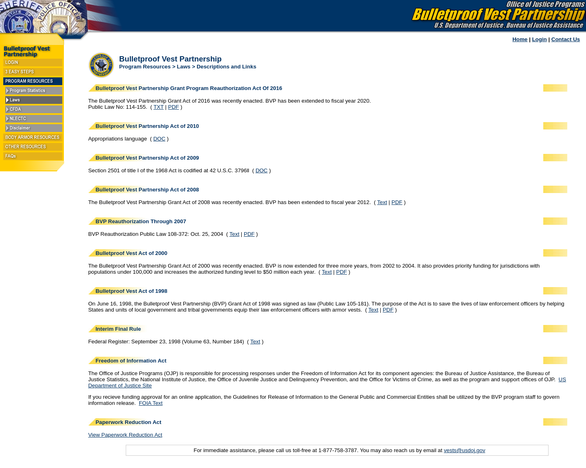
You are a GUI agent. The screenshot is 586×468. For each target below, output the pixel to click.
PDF (173, 107)
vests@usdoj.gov (464, 450)
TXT (158, 107)
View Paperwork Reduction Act (125, 435)
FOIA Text (150, 403)
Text (382, 202)
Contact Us (565, 39)
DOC (159, 139)
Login (539, 39)
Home (519, 39)
